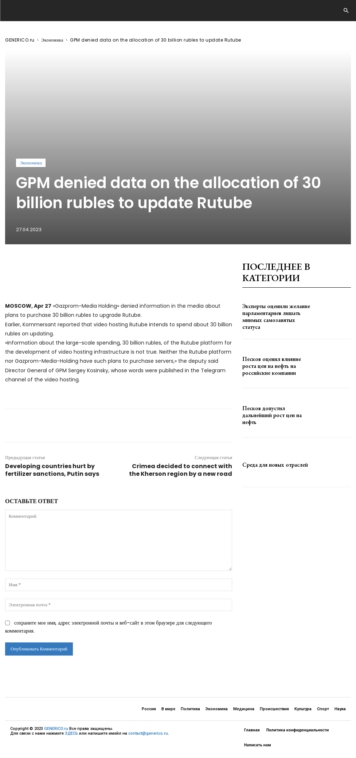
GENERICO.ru (20, 40)
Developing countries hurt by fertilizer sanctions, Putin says (52, 470)
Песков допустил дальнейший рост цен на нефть (276, 415)
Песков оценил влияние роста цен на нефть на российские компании (275, 366)
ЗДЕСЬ (71, 733)
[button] (345, 11)
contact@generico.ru (148, 733)
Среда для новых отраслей (268, 465)
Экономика (52, 40)
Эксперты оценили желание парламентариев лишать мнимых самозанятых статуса (273, 316)
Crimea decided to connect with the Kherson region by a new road (180, 470)
